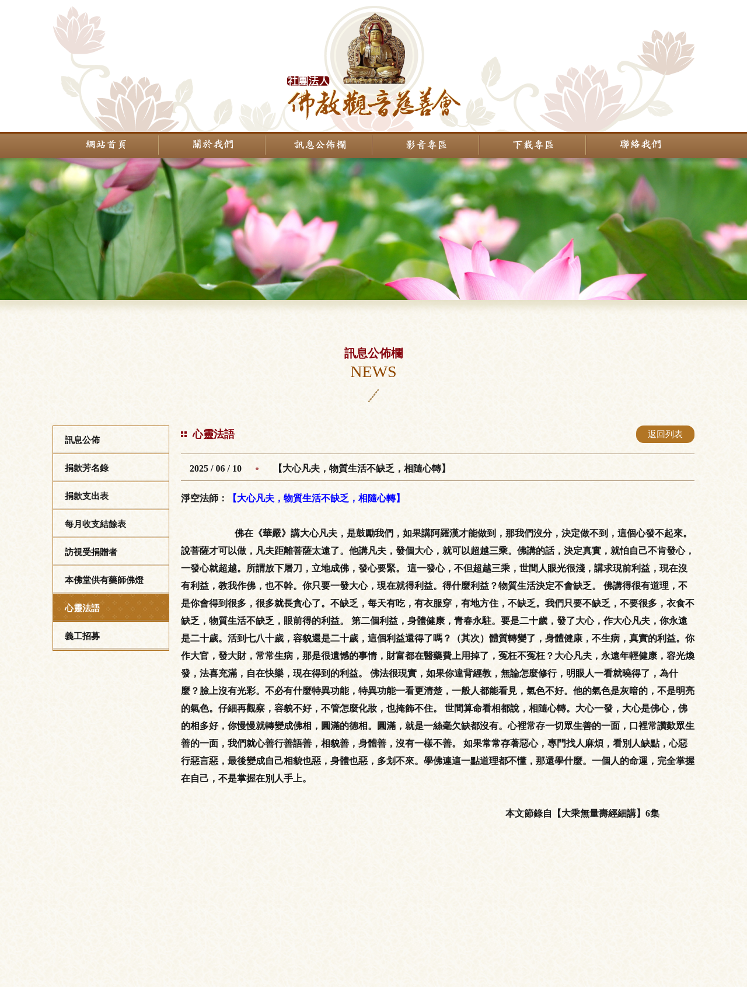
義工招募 (82, 636)
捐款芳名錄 (87, 468)
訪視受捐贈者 (91, 552)
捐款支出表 (87, 496)
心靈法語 (82, 608)
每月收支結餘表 (95, 524)
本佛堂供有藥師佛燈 (104, 580)
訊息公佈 (82, 440)
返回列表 (665, 434)
